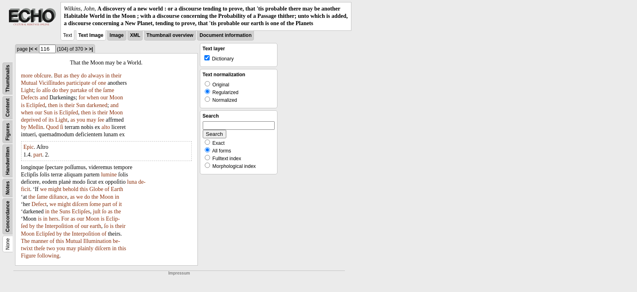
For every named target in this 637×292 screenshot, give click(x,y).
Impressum (179, 273)
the (98, 90)
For (65, 219)
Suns (64, 211)
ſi (61, 127)
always (96, 76)
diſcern (80, 204)
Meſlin (35, 127)
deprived (31, 120)
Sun (80, 105)
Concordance (8, 216)
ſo (38, 90)
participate (78, 83)
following (48, 256)
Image (117, 35)
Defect (39, 204)
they (75, 76)
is (23, 105)
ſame (108, 90)
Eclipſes (81, 211)
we (43, 189)
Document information (225, 35)
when (93, 97)
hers (53, 219)
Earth (117, 189)
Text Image (91, 35)
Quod (52, 127)
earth (95, 226)
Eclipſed (35, 105)
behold (70, 189)
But (58, 76)
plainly (85, 248)
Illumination (97, 241)
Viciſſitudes (52, 83)
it (120, 204)
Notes (8, 187)
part (37, 155)
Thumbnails (8, 78)
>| (91, 49)
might (54, 189)
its (51, 120)
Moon (116, 97)
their (116, 76)
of (94, 83)
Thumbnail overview (170, 35)
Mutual (29, 83)
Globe (96, 189)
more (27, 76)
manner (39, 241)
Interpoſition (59, 226)
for (81, 97)
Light (27, 90)
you (80, 120)
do (84, 76)
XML (135, 35)
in (107, 76)
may (91, 120)
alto (106, 127)
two (51, 248)
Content (8, 107)
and (44, 97)
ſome (95, 204)
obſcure (42, 76)
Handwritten (8, 160)
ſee (101, 120)
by (24, 127)
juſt (97, 211)
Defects (30, 97)
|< (31, 49)
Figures (8, 131)
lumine (109, 175)
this (84, 189)
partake (78, 90)
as (65, 76)
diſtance (58, 197)
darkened (97, 105)
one (102, 83)
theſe (39, 248)
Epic (29, 147)
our (104, 97)
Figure (28, 256)
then (53, 105)
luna (132, 182)
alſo (46, 90)
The (25, 241)
